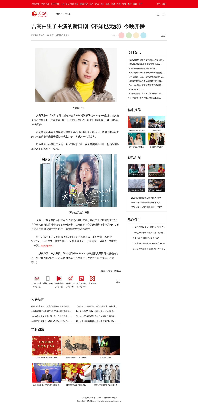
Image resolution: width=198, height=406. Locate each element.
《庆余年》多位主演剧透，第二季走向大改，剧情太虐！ (55, 316)
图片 (130, 4)
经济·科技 (55, 4)
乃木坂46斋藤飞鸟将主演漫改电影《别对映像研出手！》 (99, 311)
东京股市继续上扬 (136, 89)
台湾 (119, 4)
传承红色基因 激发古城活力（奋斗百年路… (151, 227)
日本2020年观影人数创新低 (76, 385)
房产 (140, 4)
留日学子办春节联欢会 (137, 130)
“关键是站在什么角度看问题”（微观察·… (150, 233)
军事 (108, 4)
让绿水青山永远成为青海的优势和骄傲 (149, 243)
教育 (135, 4)
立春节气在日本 (106, 358)
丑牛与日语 (156, 130)
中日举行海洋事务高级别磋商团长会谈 (144, 98)
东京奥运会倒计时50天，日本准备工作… (145, 94)
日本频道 (67, 14)
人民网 (58, 14)
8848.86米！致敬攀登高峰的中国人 (145, 203)
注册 (164, 4)
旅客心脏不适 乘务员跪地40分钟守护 (146, 207)
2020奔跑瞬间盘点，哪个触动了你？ (146, 198)
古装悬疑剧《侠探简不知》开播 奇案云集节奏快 (51, 311)
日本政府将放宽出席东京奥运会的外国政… (146, 60)
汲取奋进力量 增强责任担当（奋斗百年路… (151, 249)
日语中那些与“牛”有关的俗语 (75, 358)
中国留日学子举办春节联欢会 (46, 358)
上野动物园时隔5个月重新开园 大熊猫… (145, 64)
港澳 (113, 4)
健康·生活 (84, 4)
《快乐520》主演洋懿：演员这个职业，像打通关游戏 (98, 306)
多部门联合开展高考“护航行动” (146, 238)
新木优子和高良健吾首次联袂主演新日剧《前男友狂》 (98, 321)
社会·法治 (65, 4)
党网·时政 (45, 4)
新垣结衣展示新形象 (136, 147)
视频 (124, 4)
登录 (159, 4)
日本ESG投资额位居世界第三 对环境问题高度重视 (97, 316)
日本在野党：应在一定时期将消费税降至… (146, 77)
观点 (92, 4)
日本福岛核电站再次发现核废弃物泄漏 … (145, 81)
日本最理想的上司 (156, 147)
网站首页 (36, 4)
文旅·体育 (74, 4)
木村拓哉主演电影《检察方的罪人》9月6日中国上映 (53, 321)
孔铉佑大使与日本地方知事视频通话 (46, 385)
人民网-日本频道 (62, 35)
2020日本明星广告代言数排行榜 (105, 385)
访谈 (97, 4)
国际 (102, 4)
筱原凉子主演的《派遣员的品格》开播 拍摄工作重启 (53, 306)
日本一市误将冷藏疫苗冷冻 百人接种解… (145, 85)
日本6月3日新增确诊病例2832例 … (142, 69)
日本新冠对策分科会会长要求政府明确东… (146, 73)
